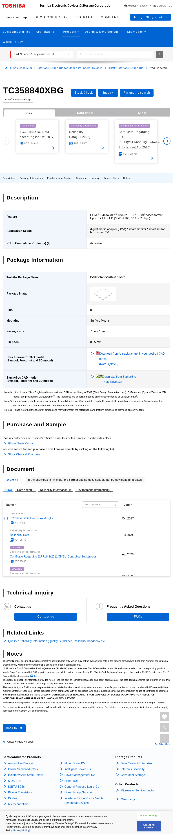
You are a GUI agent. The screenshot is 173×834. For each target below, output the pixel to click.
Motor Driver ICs (75, 763)
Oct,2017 (128, 518)
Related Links (111, 178)
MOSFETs (14, 780)
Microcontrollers (18, 804)
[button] (137, 6)
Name (10, 504)
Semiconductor (22, 68)
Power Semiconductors (23, 769)
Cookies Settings (148, 815)
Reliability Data (19, 535)
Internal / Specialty (133, 769)
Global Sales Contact (21, 443)
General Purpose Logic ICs (82, 786)
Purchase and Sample (59, 178)
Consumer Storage (133, 774)
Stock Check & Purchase (24, 454)
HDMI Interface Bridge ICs (125, 67)
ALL (29, 112)
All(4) (8, 489)
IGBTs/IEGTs (16, 786)
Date (126, 504)
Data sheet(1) (26, 489)
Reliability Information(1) (55, 489)
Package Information (31, 178)
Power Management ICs (80, 774)
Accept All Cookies (149, 826)
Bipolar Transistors (20, 792)
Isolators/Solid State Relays (25, 774)
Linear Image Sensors (79, 792)
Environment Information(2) (93, 489)
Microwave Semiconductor (138, 790)
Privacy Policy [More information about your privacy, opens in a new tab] (21, 830)
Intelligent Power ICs (78, 769)
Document (81, 178)
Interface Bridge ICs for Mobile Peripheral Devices (69, 68)
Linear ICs (71, 780)
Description (9, 178)
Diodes (12, 798)
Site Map (164, 744)
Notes (126, 178)
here (36, 676)
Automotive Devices (21, 763)
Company (128, 799)
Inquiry (95, 178)
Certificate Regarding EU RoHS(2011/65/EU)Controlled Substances (53, 556)
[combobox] (115, 54)
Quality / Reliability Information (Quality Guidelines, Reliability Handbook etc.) (57, 641)
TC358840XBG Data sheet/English (32, 518)
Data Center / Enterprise (136, 763)
